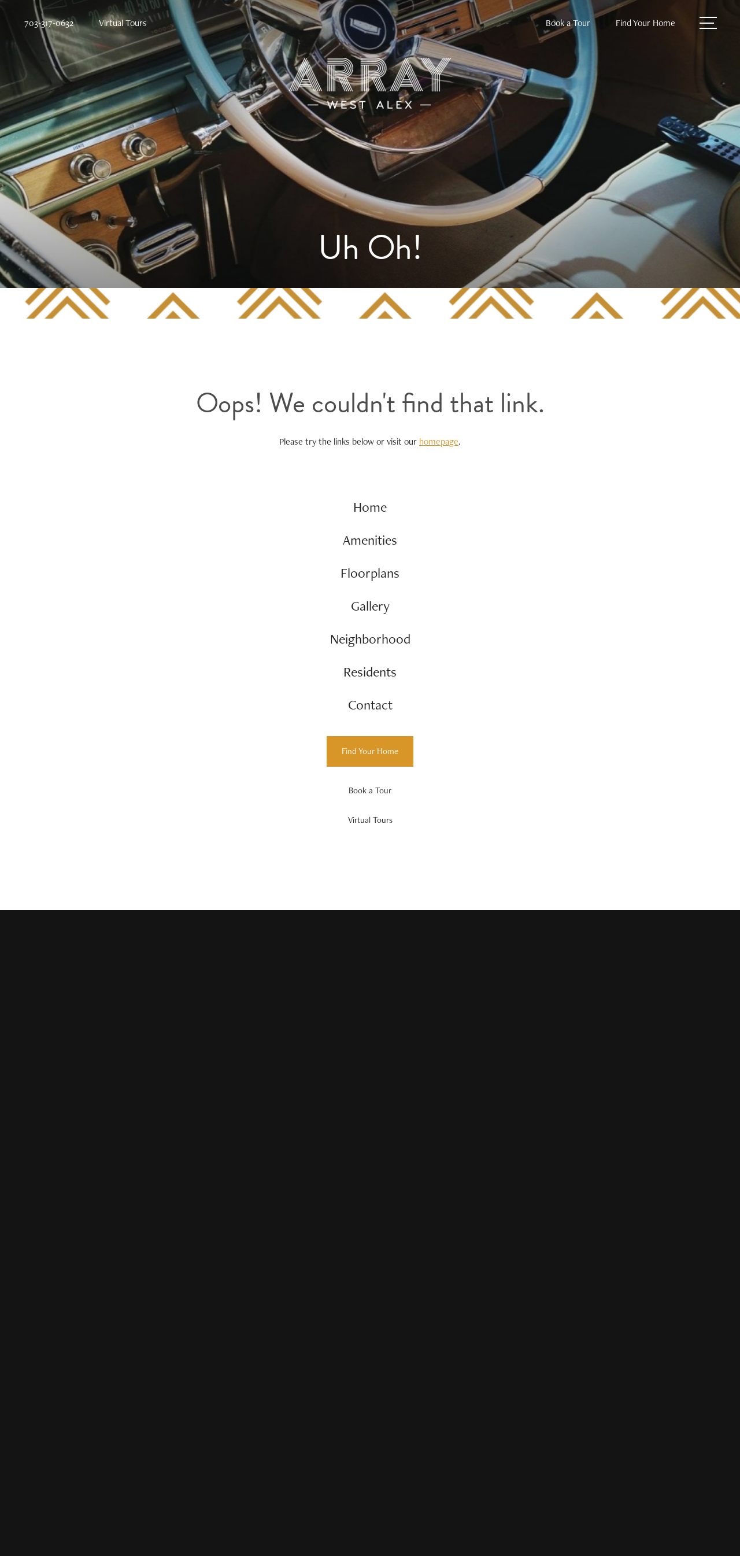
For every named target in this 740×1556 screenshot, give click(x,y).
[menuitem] (370, 507)
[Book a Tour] (370, 790)
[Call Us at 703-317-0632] (49, 23)
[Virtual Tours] (370, 820)
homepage (438, 441)
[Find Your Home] (370, 751)
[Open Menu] (708, 23)
